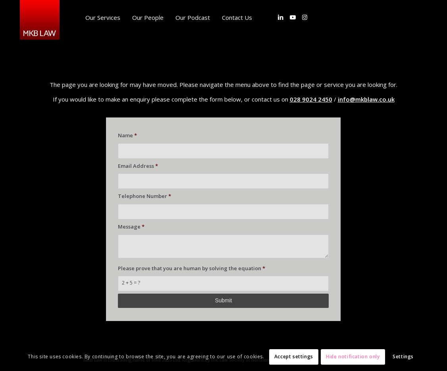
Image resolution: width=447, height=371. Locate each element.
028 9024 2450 (311, 99)
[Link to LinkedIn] (281, 17)
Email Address (138, 165)
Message (131, 226)
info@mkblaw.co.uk (366, 99)
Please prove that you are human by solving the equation (191, 268)
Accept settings (293, 356)
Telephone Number (144, 196)
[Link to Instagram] (304, 17)
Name (127, 135)
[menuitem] (102, 17)
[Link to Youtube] (293, 17)
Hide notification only (353, 356)
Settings (403, 356)
